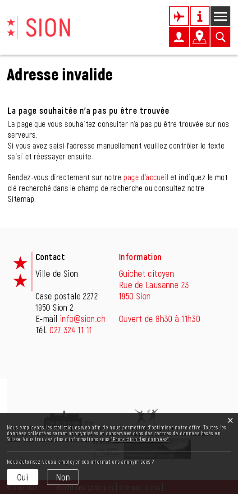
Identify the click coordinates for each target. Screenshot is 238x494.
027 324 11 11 (71, 329)
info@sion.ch (82, 318)
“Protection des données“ (140, 439)
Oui (22, 476)
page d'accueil (146, 177)
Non (63, 476)
